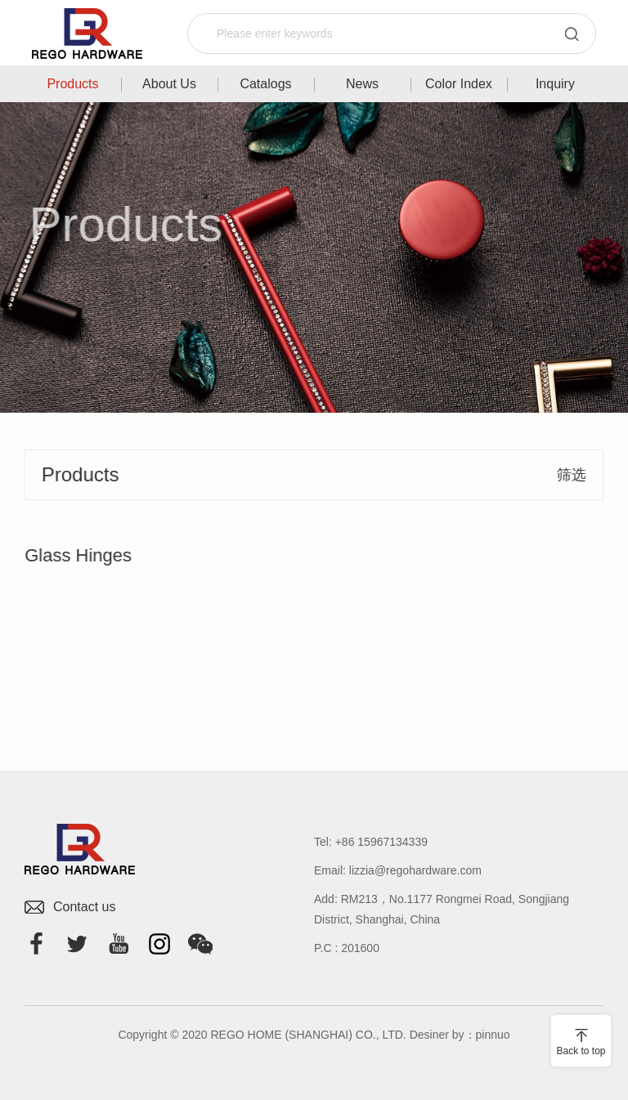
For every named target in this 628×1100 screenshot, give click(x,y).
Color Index (458, 84)
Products (72, 84)
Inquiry (555, 84)
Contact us (84, 907)
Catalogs (265, 84)
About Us (169, 84)
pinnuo (493, 1034)
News (362, 84)
